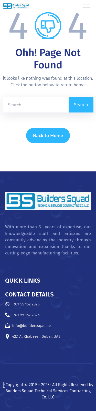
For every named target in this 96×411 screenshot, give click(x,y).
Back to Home (48, 135)
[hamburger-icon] (86, 6)
